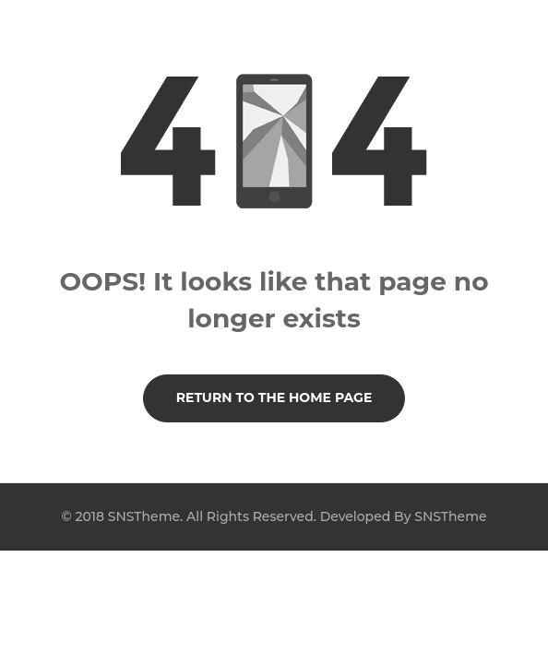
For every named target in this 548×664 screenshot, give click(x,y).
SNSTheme (450, 516)
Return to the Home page (274, 397)
